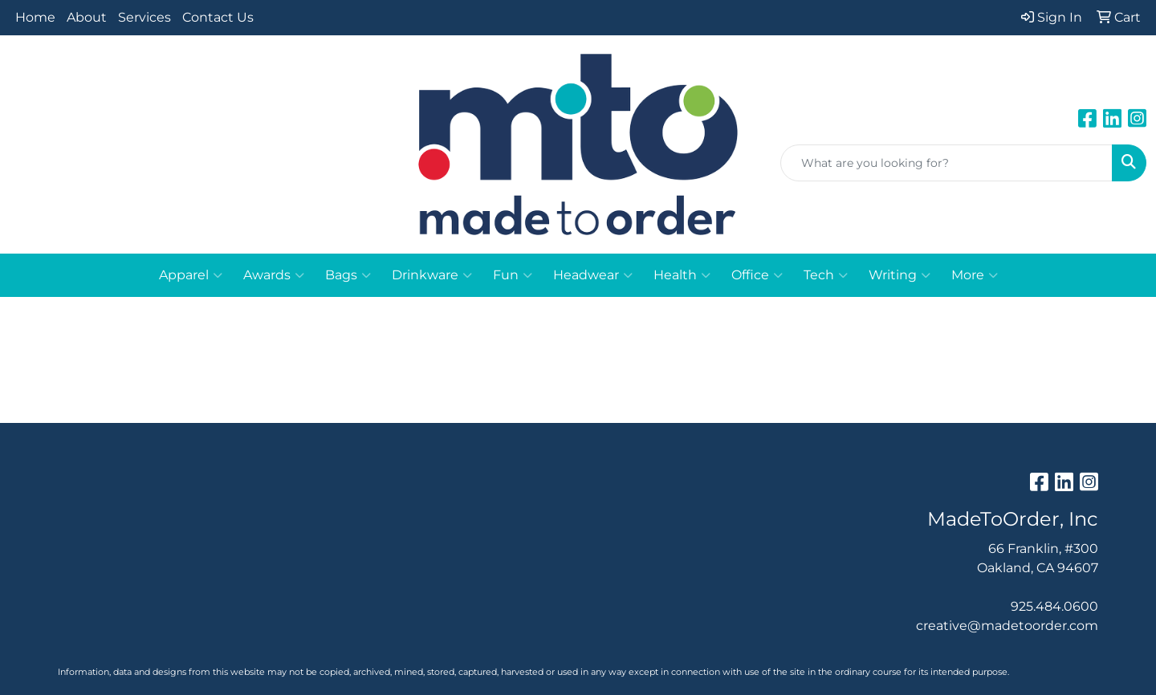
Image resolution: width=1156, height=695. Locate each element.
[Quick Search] (946, 162)
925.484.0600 (1054, 606)
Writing (899, 275)
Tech (826, 275)
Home (35, 17)
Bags (348, 275)
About (87, 17)
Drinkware (432, 275)
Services (144, 17)
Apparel (190, 275)
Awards (273, 275)
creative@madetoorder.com (1007, 625)
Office (757, 275)
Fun (512, 275)
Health (681, 275)
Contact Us (218, 17)
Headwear (593, 275)
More (974, 275)
